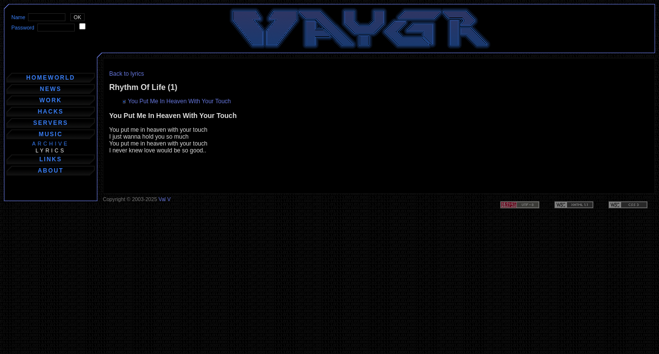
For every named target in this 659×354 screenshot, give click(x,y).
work (50, 100)
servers (50, 122)
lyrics (50, 150)
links (50, 159)
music (51, 134)
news (50, 89)
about (51, 170)
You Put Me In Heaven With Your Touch (179, 101)
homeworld (50, 77)
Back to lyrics (126, 73)
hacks (51, 111)
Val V (164, 199)
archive (50, 144)
